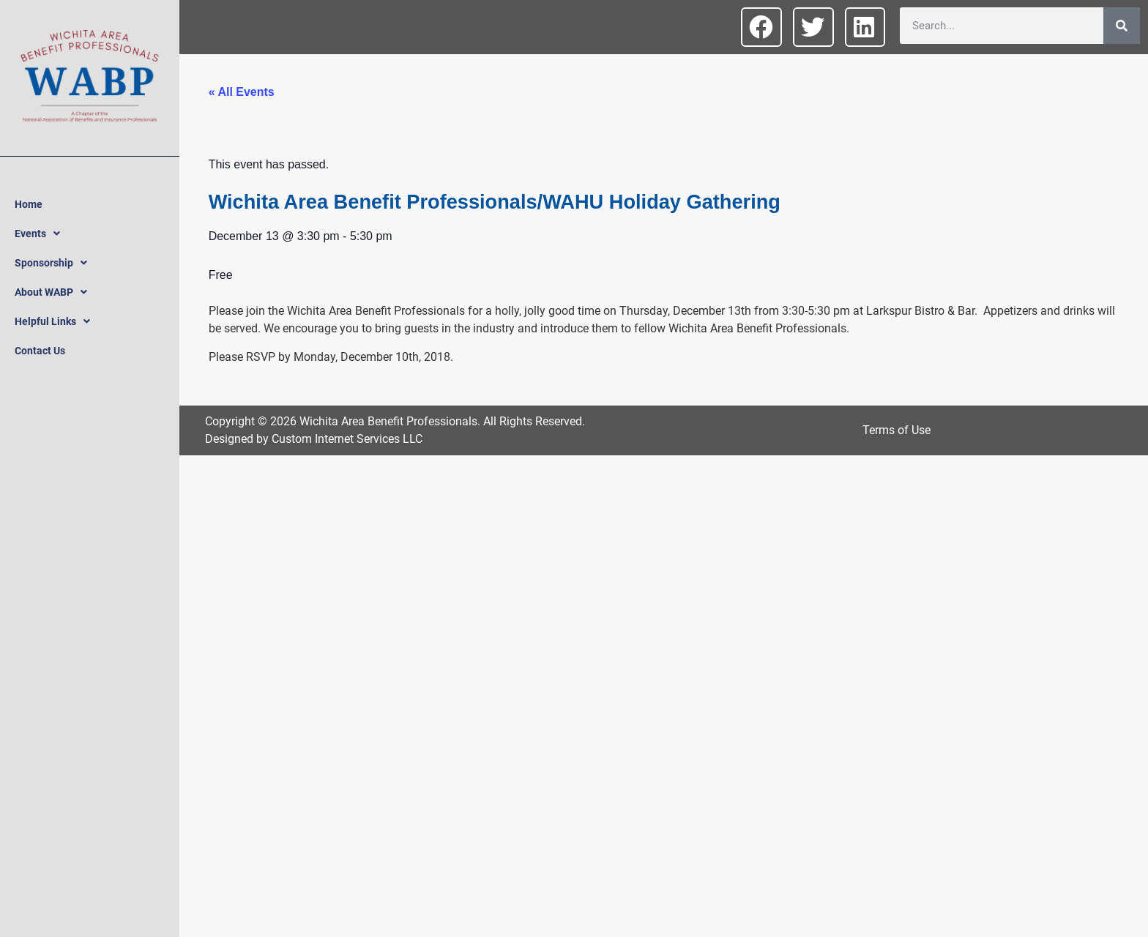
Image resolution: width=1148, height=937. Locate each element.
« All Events (242, 92)
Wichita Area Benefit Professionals (388, 421)
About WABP (51, 292)
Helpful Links (52, 321)
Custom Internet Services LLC (347, 439)
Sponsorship (51, 262)
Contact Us (40, 350)
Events (37, 233)
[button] (761, 27)
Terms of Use (896, 430)
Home (28, 204)
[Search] (1121, 25)
